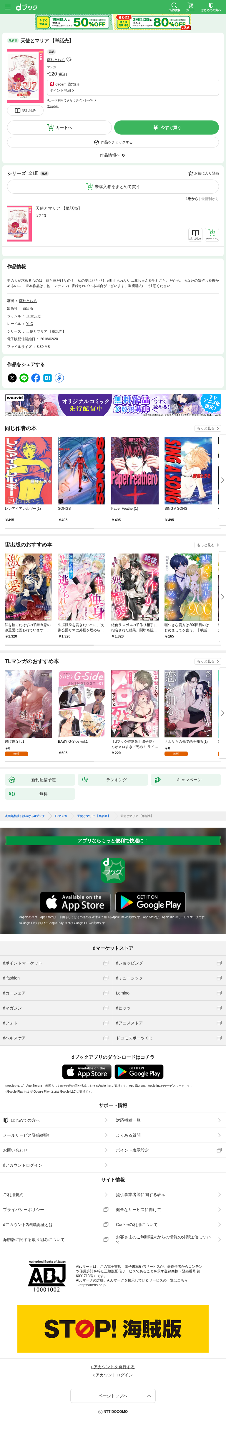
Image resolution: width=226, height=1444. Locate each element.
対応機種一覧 (128, 1120)
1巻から (192, 199)
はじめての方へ (21, 1120)
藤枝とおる (56, 60)
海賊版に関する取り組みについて (34, 1239)
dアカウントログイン (22, 1165)
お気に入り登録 (206, 173)
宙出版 (28, 308)
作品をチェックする (117, 142)
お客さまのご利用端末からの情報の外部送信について (163, 1240)
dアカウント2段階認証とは (28, 1224)
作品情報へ (110, 155)
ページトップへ (113, 1395)
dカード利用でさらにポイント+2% (70, 100)
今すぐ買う (171, 127)
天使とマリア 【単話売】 (59, 208)
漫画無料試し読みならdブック (25, 816)
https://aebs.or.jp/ (92, 1285)
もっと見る (206, 428)
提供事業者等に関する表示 (140, 1194)
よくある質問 (128, 1135)
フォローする (69, 60)
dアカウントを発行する (113, 1366)
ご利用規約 (13, 1194)
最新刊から (210, 199)
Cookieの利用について (137, 1224)
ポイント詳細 (60, 90)
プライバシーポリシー (23, 1209)
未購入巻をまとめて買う (117, 186)
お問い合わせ (15, 1150)
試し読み (29, 110)
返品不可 (53, 106)
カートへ (64, 127)
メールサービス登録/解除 (26, 1135)
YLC (29, 324)
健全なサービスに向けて (138, 1209)
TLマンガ (33, 316)
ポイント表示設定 (132, 1150)
